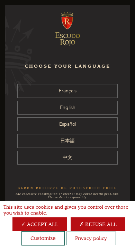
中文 (67, 157)
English (67, 107)
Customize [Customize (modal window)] (43, 238)
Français (67, 91)
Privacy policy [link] (91, 238)
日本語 (67, 141)
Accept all (39, 224)
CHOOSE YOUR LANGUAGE (67, 66)
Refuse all (98, 224)
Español (67, 124)
